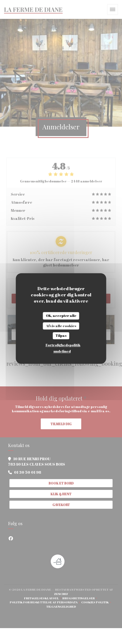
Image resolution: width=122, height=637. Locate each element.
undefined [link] (62, 351)
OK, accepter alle (61, 315)
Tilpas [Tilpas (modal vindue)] (61, 335)
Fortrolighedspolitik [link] (63, 344)
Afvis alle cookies (61, 325)
